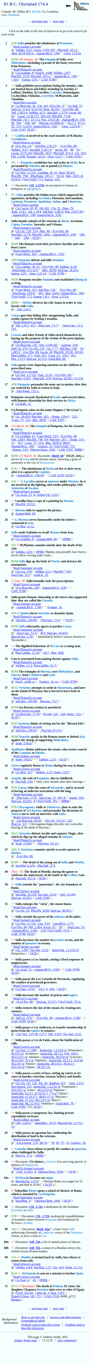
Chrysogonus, (26, 807)
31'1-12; (36, 119)
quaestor (53, 481)
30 (6, 581)
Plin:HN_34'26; (40, 910)
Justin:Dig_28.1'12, (52, 1053)
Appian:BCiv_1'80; (72, 293)
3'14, (35, 231)
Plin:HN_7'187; (62, 571)
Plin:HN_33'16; (20, 76)
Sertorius (44, 613)
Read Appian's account (27, 46)
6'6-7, (66, 355)
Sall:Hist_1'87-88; (26, 701)
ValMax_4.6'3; (24, 551)
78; (60, 927)
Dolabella (14, 15)
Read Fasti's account (25, 678)
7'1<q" (53, 1093)
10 (6, 260)
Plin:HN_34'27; (43, 153)
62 (6, 1132)
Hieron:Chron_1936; (47, 1200)
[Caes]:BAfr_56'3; (27, 254)
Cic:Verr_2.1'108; (26, 1050)
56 (6, 995)
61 (6, 1112)
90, (72, 149)
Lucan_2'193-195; (44, 50)
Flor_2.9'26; (18, 156)
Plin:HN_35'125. (26, 504)
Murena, (45, 671)
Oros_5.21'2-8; (70, 126)
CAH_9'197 (18, 129)
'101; (15, 79)
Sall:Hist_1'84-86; (26, 620)
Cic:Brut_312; (24, 772)
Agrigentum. (34, 188)
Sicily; (74, 162)
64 (6, 1161)
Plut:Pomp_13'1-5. (27, 391)
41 (6, 749)
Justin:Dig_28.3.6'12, (50, 1063)
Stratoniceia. (47, 462)
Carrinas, (56, 92)
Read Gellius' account (26, 1119)
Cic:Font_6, (23, 1280)
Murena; (73, 481)
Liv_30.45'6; (23, 416)
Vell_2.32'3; (55, 1034)
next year (58, 21)
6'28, (67, 1053)
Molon (49, 765)
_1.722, (36, 1206)
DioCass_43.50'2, (62, 378)
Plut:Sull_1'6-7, (20, 119)
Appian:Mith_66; (46, 539)
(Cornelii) (17, 1210)
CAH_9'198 (18, 591)
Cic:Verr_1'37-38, (27, 1034)
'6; (35, 1171)
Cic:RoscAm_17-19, (28, 714)
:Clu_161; (43, 105)
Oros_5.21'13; (37, 273)
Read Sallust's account (26, 1014)
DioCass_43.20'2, (21, 801)
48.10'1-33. (44, 1067)
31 (6, 597)
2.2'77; (43, 1034)
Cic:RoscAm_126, (27, 345)
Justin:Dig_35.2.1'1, (61, 1060)
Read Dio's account (25, 102)
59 (6, 1040)
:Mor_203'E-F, (53, 442)
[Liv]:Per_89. (24, 856)
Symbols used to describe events (40, 1324)
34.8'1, (75, 1053)
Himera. (68, 165)
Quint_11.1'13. (74, 1267)
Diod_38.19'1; (51, 109)
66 (6, 1206)
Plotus (33, 1190)
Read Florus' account (25, 204)
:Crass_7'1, (17, 420)
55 (6, 979)
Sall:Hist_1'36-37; (46, 146)
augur (49, 1177)
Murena (20, 510)
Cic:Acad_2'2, (24, 494)
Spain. (80, 1273)
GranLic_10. (78, 1142)
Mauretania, (65, 687)
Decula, (36, 11)
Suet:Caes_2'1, (47, 797)
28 (6, 545)
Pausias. (69, 500)
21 (6, 455)
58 (6, 1027)
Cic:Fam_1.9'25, (25, 989)
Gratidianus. (19, 139)
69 (6, 1257)
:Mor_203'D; (49, 270)
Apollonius (18, 749)
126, (55, 714)
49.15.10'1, (17, 1060)
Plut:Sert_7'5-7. (49, 701)
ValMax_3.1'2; (24, 665)
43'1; (33, 325)
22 (6, 468)
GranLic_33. (41, 575)
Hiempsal (81, 279)
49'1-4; (62, 797)
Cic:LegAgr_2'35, (27, 1142)
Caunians (25, 752)
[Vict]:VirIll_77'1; (33, 179)
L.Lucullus (28, 481)
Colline (73, 875)
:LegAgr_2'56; (69, 345)
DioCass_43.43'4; (57, 633)
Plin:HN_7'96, (35, 439)
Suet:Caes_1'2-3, (26, 633)
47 (6, 849)
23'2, (75, 416)
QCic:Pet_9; (57, 105)
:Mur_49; (44, 231)
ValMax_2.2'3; (47, 759)
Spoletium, (45, 201)
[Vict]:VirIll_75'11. (69, 1001)
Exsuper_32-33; (36, 156)
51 (6, 903)
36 (6, 671)
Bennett (16, 1299)
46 (6, 833)
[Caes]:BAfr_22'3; (48, 436)
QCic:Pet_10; (24, 146)
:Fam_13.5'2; (45, 375)
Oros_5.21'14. (59, 296)
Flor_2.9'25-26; (50, 119)
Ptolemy (58, 1286)
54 (6, 959)
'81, (58, 1142)
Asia (82, 736)
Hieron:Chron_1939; (43, 449)
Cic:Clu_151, (24, 1083)
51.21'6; (27, 126)
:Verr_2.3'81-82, (48, 345)
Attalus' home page (25, 1340)
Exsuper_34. (54, 607)
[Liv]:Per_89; (60, 231)
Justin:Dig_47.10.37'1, (24, 1096)
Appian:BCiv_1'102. (51, 254)
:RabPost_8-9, (57, 1083)
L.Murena (21, 519)
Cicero (15, 765)
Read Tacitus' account (26, 891)
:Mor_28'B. (57, 652)
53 (6, 940)
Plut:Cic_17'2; (24, 1155)
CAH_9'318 (51, 1296)
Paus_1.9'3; (57, 1292)
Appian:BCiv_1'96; (23, 215)
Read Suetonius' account (28, 568)
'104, (18, 123)
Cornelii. (47, 600)
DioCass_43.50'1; (22, 897)
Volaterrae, (54, 807)
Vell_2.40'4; (18, 439)
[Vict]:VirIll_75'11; (58, 930)
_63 (58, 455)
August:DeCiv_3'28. (49, 215)
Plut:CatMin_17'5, (22, 355)
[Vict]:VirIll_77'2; (22, 296)
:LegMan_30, (45, 172)
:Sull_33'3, (40, 355)
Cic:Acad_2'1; (24, 969)
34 (6, 646)
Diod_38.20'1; (67, 172)
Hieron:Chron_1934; (51, 1171)
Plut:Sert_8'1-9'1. (51, 730)
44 (6, 787)
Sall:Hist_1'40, (68, 348)
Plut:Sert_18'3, (40, 416)
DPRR (78, 449)
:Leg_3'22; (43, 923)
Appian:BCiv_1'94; (47, 53)
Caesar (15, 315)
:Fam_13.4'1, (19, 211)
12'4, (28, 420)
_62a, (43, 1229)
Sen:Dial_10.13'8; (26, 894)
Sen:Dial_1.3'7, (43, 1267)
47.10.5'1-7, (42, 1093)
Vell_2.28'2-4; (19, 112)
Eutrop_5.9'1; (30, 79)
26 (6, 519)
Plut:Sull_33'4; (24, 781)
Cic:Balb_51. (23, 403)
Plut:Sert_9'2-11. (47, 843)
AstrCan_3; (42, 1292)
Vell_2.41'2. (23, 309)
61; (56, 172)
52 (6, 916)
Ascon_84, (61, 149)
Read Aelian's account (26, 491)
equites (35, 1030)
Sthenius (34, 165)
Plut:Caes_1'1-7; (47, 325)
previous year (40, 21)
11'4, (19, 126)
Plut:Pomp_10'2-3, (41, 176)
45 (6, 807)
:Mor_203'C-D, (74, 176)
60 (6, 1073)
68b (6, 1247)
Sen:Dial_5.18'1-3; (41, 149)
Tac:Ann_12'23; (47, 894)
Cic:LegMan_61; (26, 436)
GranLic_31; (45, 446)
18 (6, 397)
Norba (50, 468)
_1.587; (22, 950)
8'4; (46, 439)
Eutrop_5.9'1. (53, 179)
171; (38, 1296)
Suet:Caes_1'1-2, (72, 325)
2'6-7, (46, 652)
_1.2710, (37, 185)
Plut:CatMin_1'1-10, (28, 652)
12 (6, 302)
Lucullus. (27, 1223)
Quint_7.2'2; (74, 714)
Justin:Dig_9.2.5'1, (22, 1093)
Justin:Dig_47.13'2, (23, 1100)
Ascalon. (33, 488)
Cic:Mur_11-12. (25, 526)
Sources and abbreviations (65, 1317)
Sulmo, (57, 201)
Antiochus (17, 488)
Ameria (16, 813)
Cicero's (51, 1161)
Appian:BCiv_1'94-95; (30, 475)
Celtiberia (35, 674)
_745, (35, 1247)
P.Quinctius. (31, 1165)
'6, (47, 989)
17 (6, 384)
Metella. (79, 862)
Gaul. (51, 674)
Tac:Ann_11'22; (39, 950)
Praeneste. (66, 43)
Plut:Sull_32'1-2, (67, 50)
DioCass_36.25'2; (68, 270)
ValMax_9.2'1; (24, 50)
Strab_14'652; (24, 759)
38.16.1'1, (69, 1063)
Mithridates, (19, 62)
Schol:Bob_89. (57, 358)
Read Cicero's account (26, 341)
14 (6, 334)
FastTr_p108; (44, 72)
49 (6, 871)
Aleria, (65, 221)
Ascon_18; (46, 352)
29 (6, 561)
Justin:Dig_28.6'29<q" (55, 1057)
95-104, (47, 714)
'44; (33, 123)
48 (6, 862)
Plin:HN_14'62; (41, 234)
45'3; (43, 633)
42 (6, 765)
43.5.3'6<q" (18, 1067)
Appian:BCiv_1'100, (24, 930)
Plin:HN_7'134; (61, 116)
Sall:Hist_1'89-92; (26, 730)
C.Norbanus (26, 849)
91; (78, 149)
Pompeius (27, 162)
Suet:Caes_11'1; (20, 575)
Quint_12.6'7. (62, 772)
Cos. (44, 1235)
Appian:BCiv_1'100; (29, 607)
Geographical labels (33, 1320)
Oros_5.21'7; (54, 156)
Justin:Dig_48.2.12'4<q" (25, 1103)
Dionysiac (77, 1232)
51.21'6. (79, 378)
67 (6, 1216)
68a (6, 1241)
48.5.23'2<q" (45, 1090)
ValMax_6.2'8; (68, 266)
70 (6, 1273)
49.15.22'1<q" (19, 1057)
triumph (50, 59)
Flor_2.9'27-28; (74, 211)
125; (70, 820)
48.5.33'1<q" (43, 1100)
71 (6, 1286)
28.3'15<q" (17, 1053)
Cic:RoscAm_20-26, (29, 820)
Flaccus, (16, 674)
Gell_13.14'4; (68, 894)
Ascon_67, (49, 927)
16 (6, 364)
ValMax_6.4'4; (24, 1267)
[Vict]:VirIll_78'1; (47, 801)
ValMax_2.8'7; (62, 72)
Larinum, (17, 201)
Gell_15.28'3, (24, 1171)
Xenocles (24, 736)
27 (6, 532)
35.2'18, (78, 1060)
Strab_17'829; (24, 843)
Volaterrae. (75, 201)
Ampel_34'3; (76, 797)
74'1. (14, 328)
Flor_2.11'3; (18, 358)
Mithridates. (61, 740)
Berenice (42, 1289)
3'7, (63, 1142)
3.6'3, (41, 989)
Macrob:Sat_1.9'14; (27, 1181)
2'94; (26, 238)
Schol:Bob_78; (65, 1103)
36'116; (79, 352)
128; (62, 714)
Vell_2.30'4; (35, 927)
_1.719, (43, 1216)
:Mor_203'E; (39, 420)
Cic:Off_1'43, (37, 348)
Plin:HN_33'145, (64, 352)
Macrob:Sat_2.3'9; (22, 636)
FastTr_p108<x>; (26, 681)
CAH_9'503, (18, 1106)
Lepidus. (44, 472)
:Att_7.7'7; (52, 348)
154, (34, 1083)
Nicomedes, (57, 787)
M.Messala (22, 1177)
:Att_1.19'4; (35, 211)
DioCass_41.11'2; (36, 358)
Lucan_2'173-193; (22, 153)
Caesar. (67, 626)
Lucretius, (47, 95)
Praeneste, (30, 201)
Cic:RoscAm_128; (27, 587)
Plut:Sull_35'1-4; (26, 878)
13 (6, 315)
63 (6, 1148)
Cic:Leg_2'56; (24, 571)
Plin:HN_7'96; (20, 176)
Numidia (48, 279)
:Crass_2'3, (54, 355)
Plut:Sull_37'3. (46, 865)
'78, (53, 1142)
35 (6, 658)
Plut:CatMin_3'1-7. (45, 665)
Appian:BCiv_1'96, (64, 234)
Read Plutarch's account (27, 69)
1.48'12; (16, 352)
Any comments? (67, 1340)
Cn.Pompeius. (47, 1194)
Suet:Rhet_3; (23, 1200)
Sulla (21, 43)
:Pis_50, (43, 1083)
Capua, (15, 224)
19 (6, 409)
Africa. (71, 400)
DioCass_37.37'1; (47, 1001)
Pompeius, (43, 778)
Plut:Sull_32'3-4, (63, 153)
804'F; (67, 442)
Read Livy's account (25, 371)
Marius (55, 561)
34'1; (74, 355)
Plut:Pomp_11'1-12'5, (25, 270)
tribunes (59, 916)
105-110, (50, 820)
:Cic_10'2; (80, 153)
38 (6, 707)
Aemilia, (16, 778)
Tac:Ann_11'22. (72, 1034)
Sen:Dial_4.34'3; (21, 378)
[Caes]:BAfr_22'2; (27, 289)
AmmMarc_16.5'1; (45, 1123)
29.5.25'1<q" (19, 1090)
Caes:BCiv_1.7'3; (63, 923)
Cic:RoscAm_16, (26, 105)
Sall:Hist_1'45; (47, 289)
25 (6, 510)
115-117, (61, 820)
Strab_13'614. (24, 743)
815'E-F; (16, 179)
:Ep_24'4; (58, 1267)
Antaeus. (67, 836)
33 (6, 626)
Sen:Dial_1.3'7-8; (57, 112)
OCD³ (30, 129)
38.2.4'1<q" (18, 1063)
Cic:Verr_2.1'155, (26, 923)
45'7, (21, 442)
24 (6, 500)
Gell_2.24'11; (24, 1123)
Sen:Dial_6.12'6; (26, 865)
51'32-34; (37, 109)
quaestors (31, 943)
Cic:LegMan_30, (26, 266)
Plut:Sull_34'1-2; (41, 76)
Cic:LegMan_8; (25, 72)
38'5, (41, 293)
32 (6, 613)
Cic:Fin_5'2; (23, 910)
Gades (57, 397)
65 (6, 1190)
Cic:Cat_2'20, (24, 231)
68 (6, 1229)
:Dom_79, (68, 208)
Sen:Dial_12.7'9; (21, 234)
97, (36, 208)
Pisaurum (51, 1219)
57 (6, 1007)
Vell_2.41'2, (22, 325)
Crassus (16, 334)
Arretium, (44, 198)
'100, (82, 234)
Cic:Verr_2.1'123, (26, 375)
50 (6, 884)
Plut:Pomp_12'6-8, (23, 293)
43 (6, 778)
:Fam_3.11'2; (76, 1083)
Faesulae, (27, 224)
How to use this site (33, 1317)
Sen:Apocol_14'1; (22, 1086)
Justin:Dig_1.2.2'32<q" (65, 950)
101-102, (44, 208)
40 (6, 736)
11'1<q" (30, 1060)
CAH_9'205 (42, 897)
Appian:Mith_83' (25, 513)
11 (6, 279)
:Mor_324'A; (52, 293)
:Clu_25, (56, 208)
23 (6, 481)
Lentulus (21, 1148)
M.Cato (55, 646)
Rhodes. (40, 752)
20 (6, 426)
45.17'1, (72, 123)
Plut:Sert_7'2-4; (50, 620)
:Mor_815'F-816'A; (22, 53)
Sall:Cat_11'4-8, (20, 109)
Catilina (20, 135)
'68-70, (43, 1142)
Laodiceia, (48, 1232)
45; (34, 1280)
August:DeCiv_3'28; (45, 126)
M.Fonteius (29, 1273)
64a (6, 1177)
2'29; (43, 930)
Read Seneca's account (27, 142)
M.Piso (27, 302)
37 (6, 687)
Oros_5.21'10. (72, 53)
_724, (35, 1241)
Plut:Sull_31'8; (41, 378)
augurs (72, 995)
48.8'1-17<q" (47, 1096)
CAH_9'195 (73, 156)
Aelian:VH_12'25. (47, 494)
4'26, (27, 123)
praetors (59, 940)
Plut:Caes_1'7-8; (26, 797)
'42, (82, 348)
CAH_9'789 (48, 79)
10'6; (52, 989)
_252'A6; (25, 1292)
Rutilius (26, 1257)
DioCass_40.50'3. (61, 910)
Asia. (31, 523)
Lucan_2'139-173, (28, 116)
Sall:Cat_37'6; (19, 348)
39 (6, 723)
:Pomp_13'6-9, (59, 416)
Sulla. (30, 306)
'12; (68, 1142)
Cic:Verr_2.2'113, (26, 172)
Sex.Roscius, (34, 810)
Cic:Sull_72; (75, 105)
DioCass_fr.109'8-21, (51, 123)
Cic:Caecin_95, (25, 208)
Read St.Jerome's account (28, 1168)
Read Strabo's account (26, 756)
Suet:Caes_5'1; (76, 927)
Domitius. (58, 260)
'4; (34, 494)
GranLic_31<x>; (49, 681)
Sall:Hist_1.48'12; (53, 211)
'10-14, (60, 176)
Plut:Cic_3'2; (19, 824)
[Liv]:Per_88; (70, 109)
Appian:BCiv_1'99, (65, 76)
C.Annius (23, 613)
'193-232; (45, 116)
